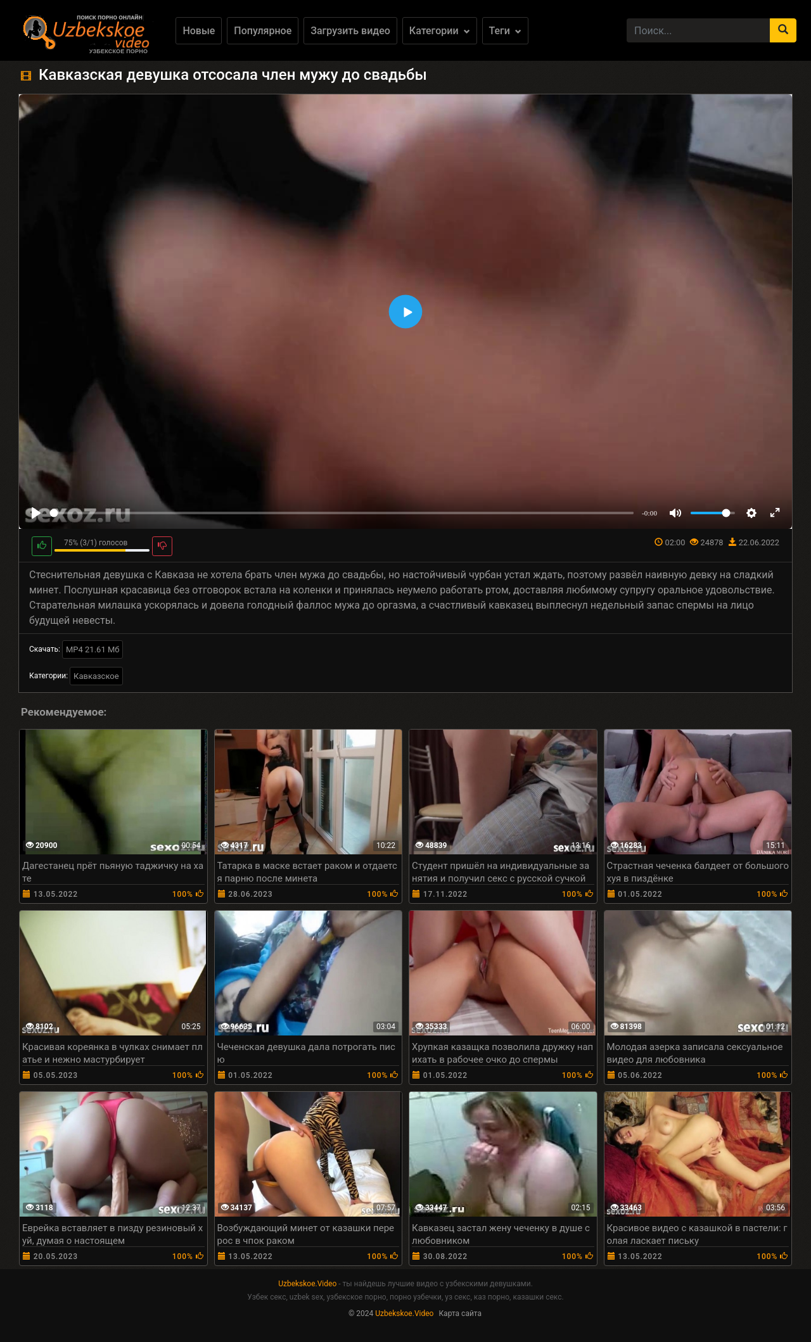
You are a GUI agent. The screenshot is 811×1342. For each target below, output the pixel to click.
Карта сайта (460, 1313)
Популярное (262, 31)
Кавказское (96, 676)
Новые (198, 31)
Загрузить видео (350, 31)
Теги (505, 31)
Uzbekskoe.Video (307, 1283)
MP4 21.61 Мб (93, 649)
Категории (439, 31)
